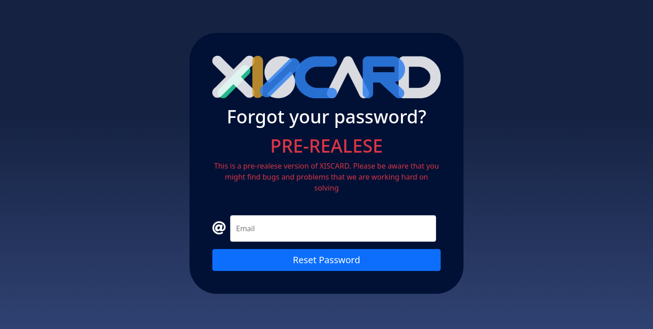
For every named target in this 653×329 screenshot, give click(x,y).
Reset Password (326, 260)
